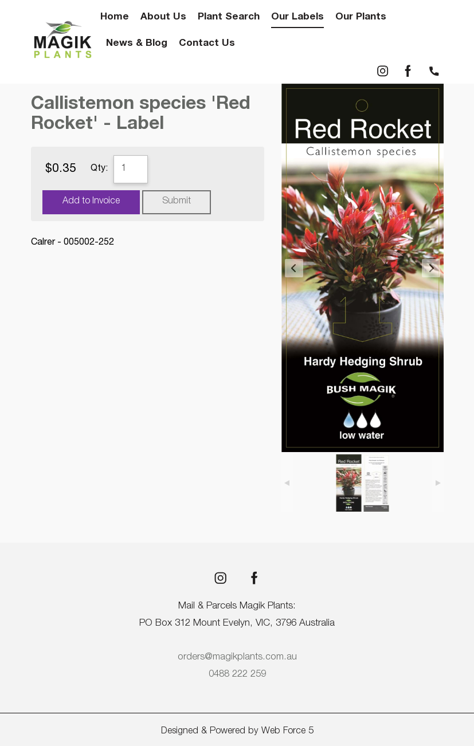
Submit (176, 201)
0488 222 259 (237, 675)
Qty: (99, 169)
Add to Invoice (91, 201)
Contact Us (207, 44)
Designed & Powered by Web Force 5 (237, 731)
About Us (163, 17)
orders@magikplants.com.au (237, 657)
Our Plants (360, 17)
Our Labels (297, 17)
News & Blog (136, 44)
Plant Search (229, 17)
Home (114, 17)
